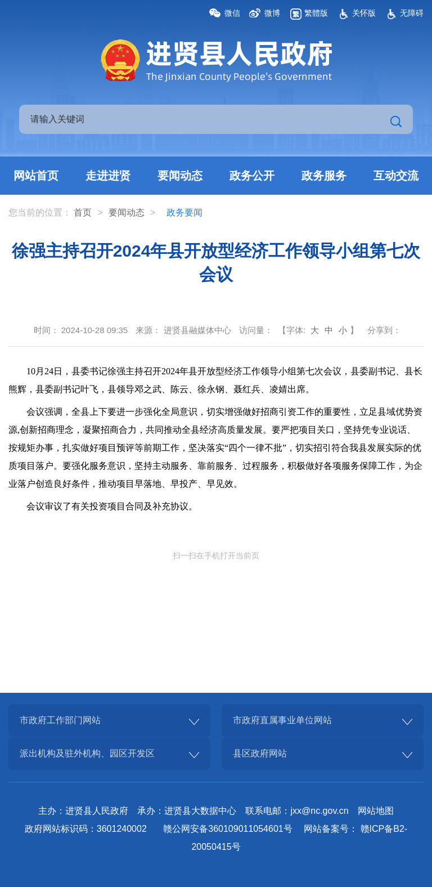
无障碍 (412, 12)
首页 (83, 212)
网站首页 (36, 175)
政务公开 (252, 175)
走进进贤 (108, 175)
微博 (272, 12)
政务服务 (324, 175)
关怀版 (364, 12)
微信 (232, 12)
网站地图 (376, 811)
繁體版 (316, 12)
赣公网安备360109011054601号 (227, 829)
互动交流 (396, 175)
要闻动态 (180, 175)
